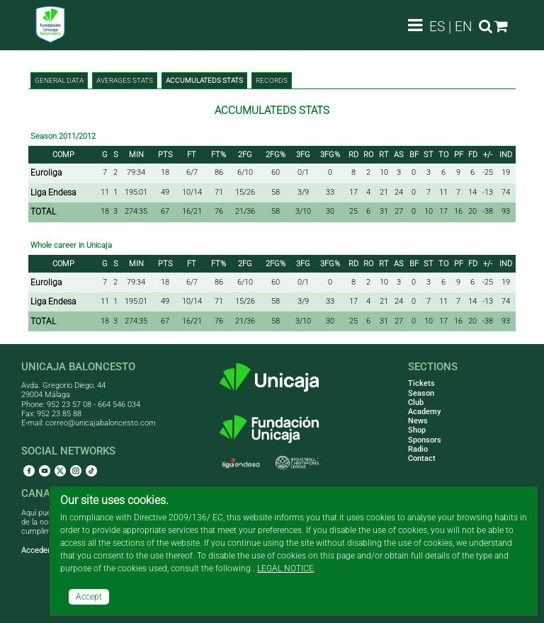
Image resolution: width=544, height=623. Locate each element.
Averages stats (124, 80)
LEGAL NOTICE (285, 568)
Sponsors (424, 440)
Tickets (421, 383)
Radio (418, 449)
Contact (422, 458)
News (418, 420)
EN (463, 26)
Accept (89, 597)
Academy (424, 411)
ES (437, 26)
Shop (417, 430)
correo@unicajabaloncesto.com (100, 423)
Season (421, 393)
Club (416, 402)
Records (272, 80)
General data (59, 80)
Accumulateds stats (204, 80)
